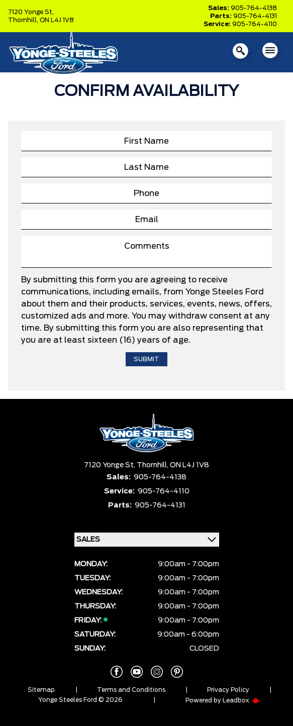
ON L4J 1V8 (57, 20)
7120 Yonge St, (31, 12)
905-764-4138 (254, 8)
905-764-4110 (254, 24)
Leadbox (241, 700)
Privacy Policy (228, 690)
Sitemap (41, 690)
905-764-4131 (255, 16)
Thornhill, (24, 20)
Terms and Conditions (131, 690)
